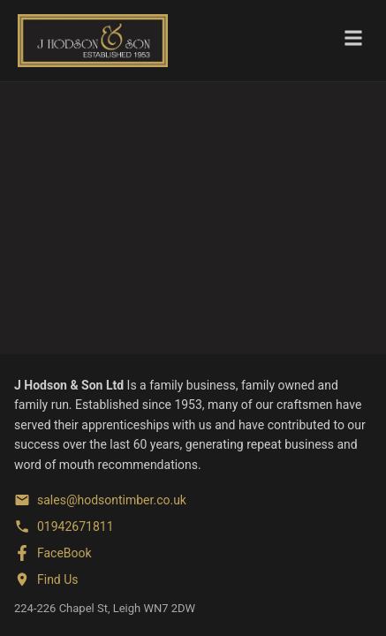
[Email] (100, 500)
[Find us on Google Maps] (46, 579)
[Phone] (64, 526)
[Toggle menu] (353, 40)
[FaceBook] (53, 553)
